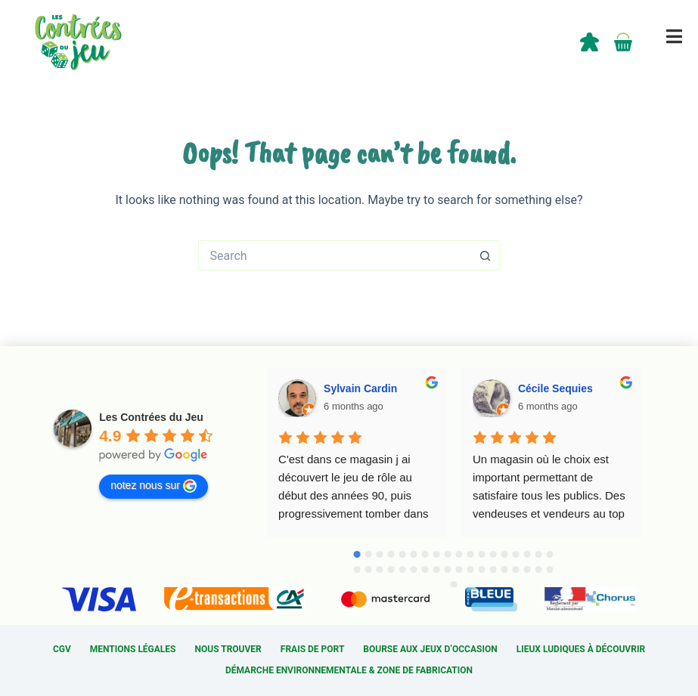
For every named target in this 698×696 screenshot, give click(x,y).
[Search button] (485, 255)
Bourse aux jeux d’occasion (430, 649)
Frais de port (313, 649)
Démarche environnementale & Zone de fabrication (349, 670)
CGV (62, 649)
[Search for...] (334, 255)
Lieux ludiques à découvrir (581, 649)
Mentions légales (133, 649)
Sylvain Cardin (360, 388)
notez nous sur (153, 486)
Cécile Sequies (555, 388)
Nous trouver (228, 649)
